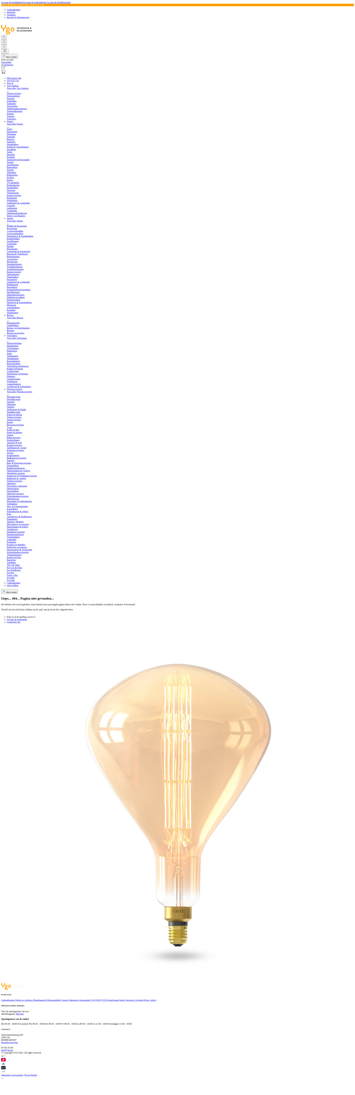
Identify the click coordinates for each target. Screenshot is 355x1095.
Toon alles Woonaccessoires (19, 391)
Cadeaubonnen (13, 9)
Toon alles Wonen (15, 124)
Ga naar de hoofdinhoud (12, 2)
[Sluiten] (2, 1078)
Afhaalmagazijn (39, 1000)
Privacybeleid (30, 1075)
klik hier (20, 1014)
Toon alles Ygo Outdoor (18, 88)
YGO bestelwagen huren (113, 1000)
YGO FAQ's (96, 1000)
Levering (139, 1000)
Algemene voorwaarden (80, 1000)
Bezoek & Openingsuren (18, 17)
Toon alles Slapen (15, 221)
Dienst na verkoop (23, 1000)
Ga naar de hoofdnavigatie (59, 2)
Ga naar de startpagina (17, 619)
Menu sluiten (9, 57)
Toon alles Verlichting (17, 338)
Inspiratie (11, 12)
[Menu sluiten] (8, 91)
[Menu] (4, 37)
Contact (65, 1000)
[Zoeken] (4, 46)
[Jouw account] (4, 51)
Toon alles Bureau (15, 318)
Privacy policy (150, 1000)
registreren (8, 65)
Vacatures (11, 15)
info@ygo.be (7, 1050)
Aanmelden (6, 62)
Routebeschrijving (9, 1042)
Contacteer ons (13, 622)
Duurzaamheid (54, 1000)
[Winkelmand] (3, 73)
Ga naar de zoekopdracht (35, 2)
